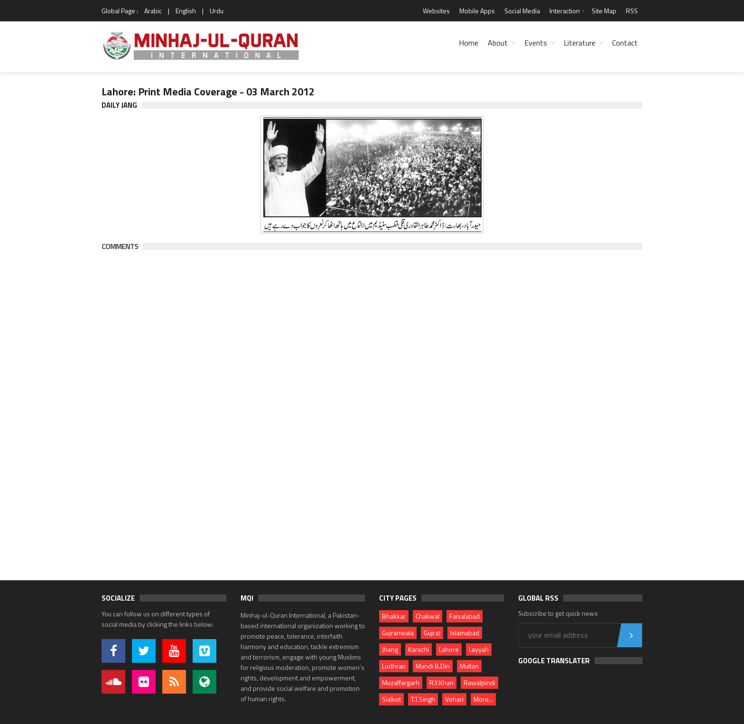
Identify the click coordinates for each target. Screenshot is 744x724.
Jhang (390, 649)
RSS (632, 11)
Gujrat (432, 633)
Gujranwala (398, 633)
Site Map (604, 11)
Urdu (216, 11)
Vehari (454, 699)
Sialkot (391, 699)
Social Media (522, 11)
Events (535, 42)
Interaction (564, 11)
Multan (469, 666)
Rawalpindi (479, 682)
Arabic (153, 11)
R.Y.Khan (441, 682)
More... (483, 699)
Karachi (418, 649)
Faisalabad (464, 616)
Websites (436, 11)
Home (468, 42)
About (498, 42)
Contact (625, 42)
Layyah (479, 649)
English (186, 11)
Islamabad (464, 633)
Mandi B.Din (433, 666)
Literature (579, 42)
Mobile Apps (477, 11)
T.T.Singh (423, 699)
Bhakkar (394, 616)
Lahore (449, 649)
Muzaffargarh (400, 682)
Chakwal (427, 616)
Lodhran (394, 666)
